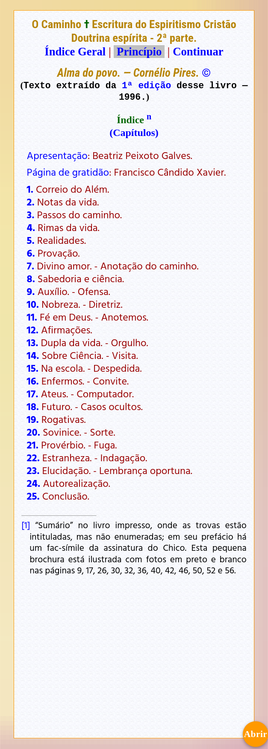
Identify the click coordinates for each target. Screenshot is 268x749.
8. (31, 278)
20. (33, 432)
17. (32, 393)
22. (33, 457)
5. (31, 240)
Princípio (139, 51)
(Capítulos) (134, 132)
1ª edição (146, 85)
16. (33, 380)
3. (31, 214)
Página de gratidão (68, 171)
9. (31, 291)
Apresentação (57, 155)
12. (32, 329)
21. (32, 444)
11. (32, 316)
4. (31, 227)
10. (33, 304)
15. (32, 368)
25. (33, 495)
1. (30, 189)
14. (33, 355)
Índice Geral (75, 51)
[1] (25, 525)
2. (31, 201)
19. (33, 419)
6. (31, 252)
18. (33, 406)
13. (32, 342)
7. (31, 265)
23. (33, 470)
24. (34, 483)
